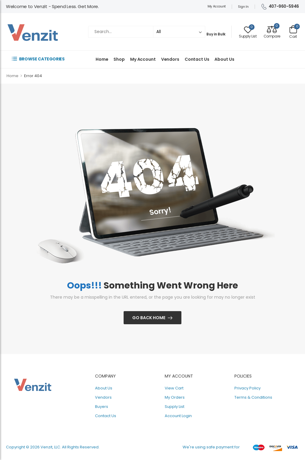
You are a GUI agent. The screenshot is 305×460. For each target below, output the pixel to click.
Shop (119, 59)
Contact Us (197, 59)
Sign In (243, 6)
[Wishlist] (248, 31)
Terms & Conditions (253, 397)
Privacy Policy (247, 388)
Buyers (101, 406)
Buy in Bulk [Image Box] (215, 34)
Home (102, 59)
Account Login (178, 416)
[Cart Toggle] (293, 31)
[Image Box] (215, 29)
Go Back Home (148, 318)
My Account (217, 6)
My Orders (175, 397)
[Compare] (272, 31)
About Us (224, 59)
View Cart (174, 388)
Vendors (170, 59)
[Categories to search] (179, 32)
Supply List (174, 406)
